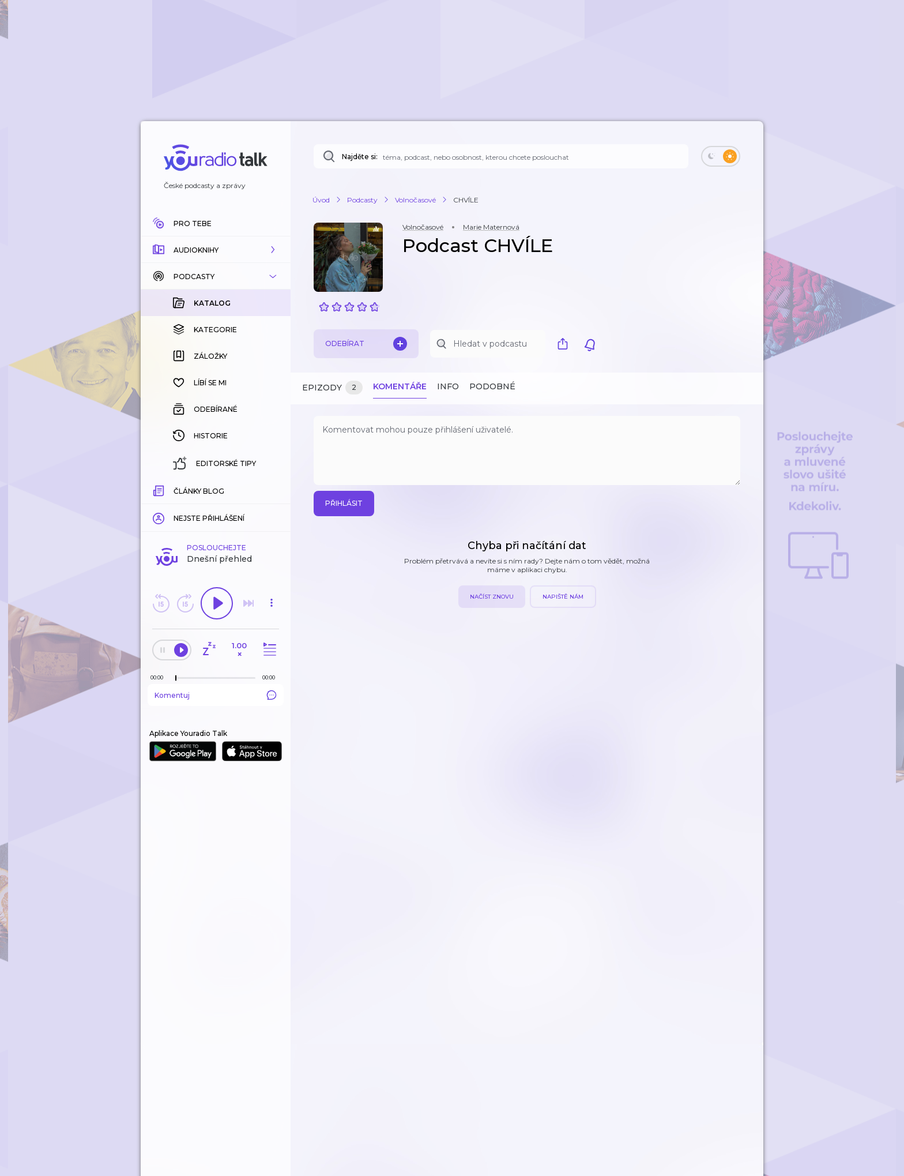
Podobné (492, 386)
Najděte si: (360, 156)
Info (448, 386)
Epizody (332, 387)
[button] (216, 249)
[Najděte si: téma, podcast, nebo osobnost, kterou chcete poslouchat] (501, 156)
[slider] (176, 678)
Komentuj (216, 695)
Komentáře (400, 386)
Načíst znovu (492, 596)
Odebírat (366, 344)
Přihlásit (344, 503)
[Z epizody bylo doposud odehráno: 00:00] (159, 677)
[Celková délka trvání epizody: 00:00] (271, 677)
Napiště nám (563, 596)
